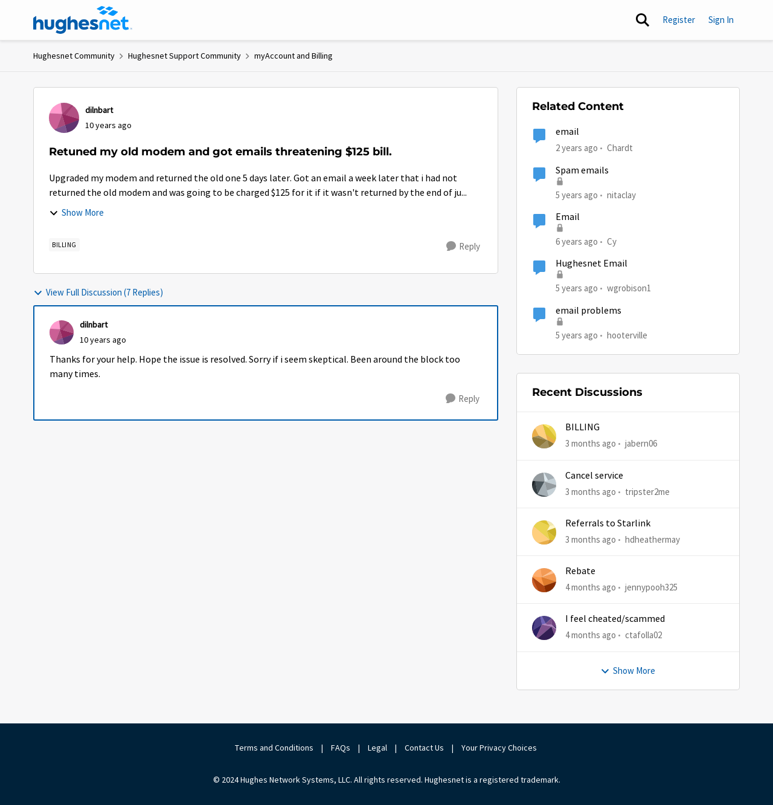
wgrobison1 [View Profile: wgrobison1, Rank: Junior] (629, 288)
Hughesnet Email (591, 263)
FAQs (340, 747)
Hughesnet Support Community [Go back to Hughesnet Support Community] (184, 55)
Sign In (721, 19)
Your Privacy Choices (500, 747)
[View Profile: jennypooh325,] (544, 580)
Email (568, 217)
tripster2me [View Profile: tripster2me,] (647, 491)
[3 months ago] (590, 444)
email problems (588, 311)
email (567, 132)
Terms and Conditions (274, 747)
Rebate (580, 571)
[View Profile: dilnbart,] (64, 118)
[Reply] (463, 246)
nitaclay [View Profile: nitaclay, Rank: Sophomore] (621, 194)
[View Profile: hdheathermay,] (544, 532)
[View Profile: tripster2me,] (544, 485)
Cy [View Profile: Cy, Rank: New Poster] (612, 241)
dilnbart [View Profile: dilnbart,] (99, 110)
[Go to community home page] (82, 20)
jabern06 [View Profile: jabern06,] (641, 443)
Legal (377, 747)
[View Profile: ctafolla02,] (544, 628)
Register (678, 19)
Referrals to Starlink (607, 523)
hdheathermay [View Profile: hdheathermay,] (652, 539)
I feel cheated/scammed (615, 619)
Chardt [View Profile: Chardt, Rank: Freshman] (620, 148)
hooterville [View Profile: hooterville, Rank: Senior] (627, 334)
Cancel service (594, 476)
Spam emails (582, 170)
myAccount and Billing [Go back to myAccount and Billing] (293, 55)
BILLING (582, 427)
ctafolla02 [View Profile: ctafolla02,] (643, 635)
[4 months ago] (590, 588)
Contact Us (424, 747)
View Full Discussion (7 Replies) (98, 292)
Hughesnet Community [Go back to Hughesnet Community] (74, 55)
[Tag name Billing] (64, 244)
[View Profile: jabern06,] (544, 436)
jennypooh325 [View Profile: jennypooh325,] (651, 587)
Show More (76, 212)
